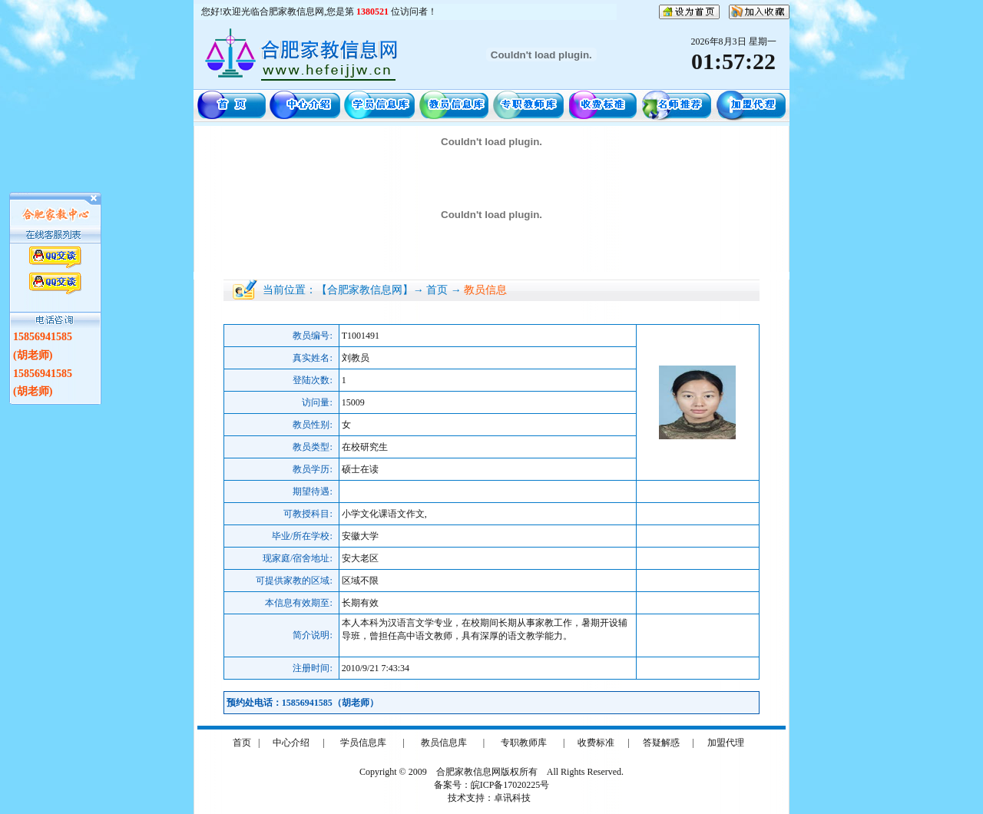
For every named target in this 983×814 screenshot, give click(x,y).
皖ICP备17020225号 (510, 784)
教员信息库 (444, 742)
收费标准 (596, 742)
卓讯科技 (512, 797)
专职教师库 (524, 742)
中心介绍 (291, 742)
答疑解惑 (661, 742)
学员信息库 (363, 742)
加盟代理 (725, 742)
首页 (242, 742)
